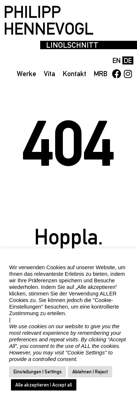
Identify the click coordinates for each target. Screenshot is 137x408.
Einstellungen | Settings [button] (38, 371)
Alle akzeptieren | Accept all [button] (43, 385)
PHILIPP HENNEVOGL (49, 20)
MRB (100, 74)
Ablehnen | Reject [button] (90, 371)
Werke (26, 74)
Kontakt (74, 74)
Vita (49, 74)
